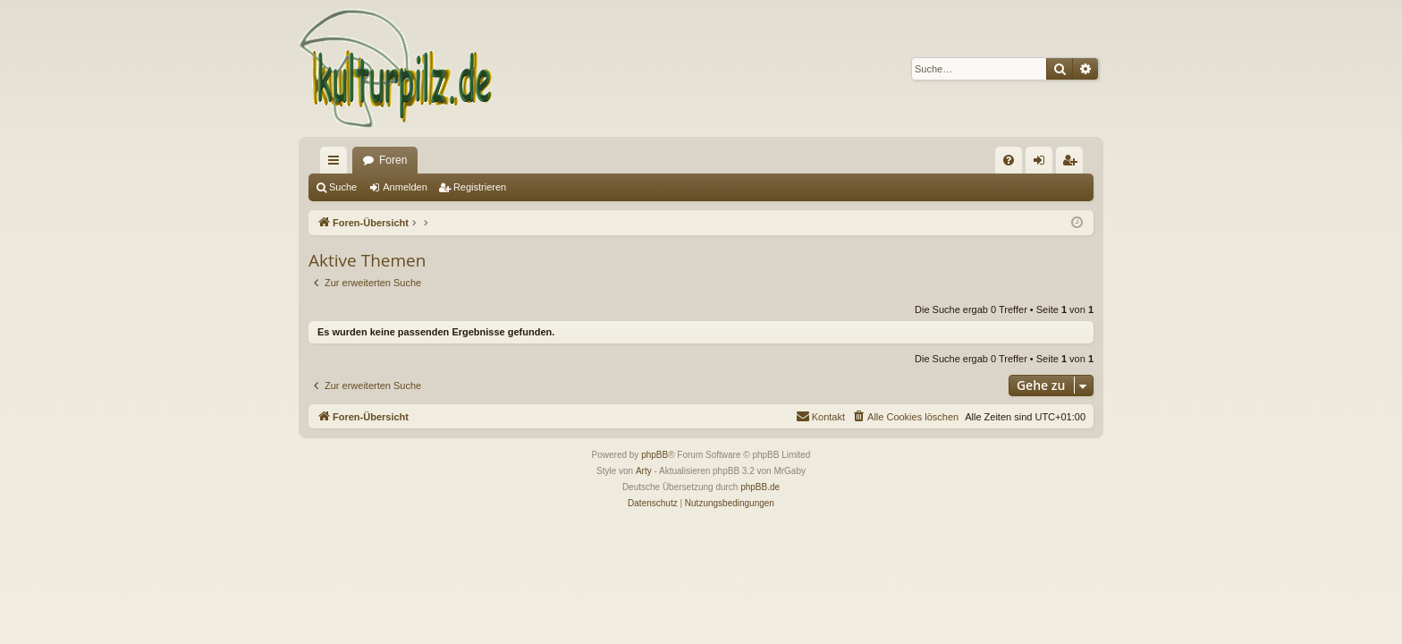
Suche (343, 187)
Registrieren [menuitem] (1073, 164)
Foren (393, 160)
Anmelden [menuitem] (1043, 164)
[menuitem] (1008, 160)
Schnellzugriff (337, 164)
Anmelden (405, 187)
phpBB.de (760, 487)
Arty (644, 471)
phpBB (654, 455)
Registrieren (479, 187)
